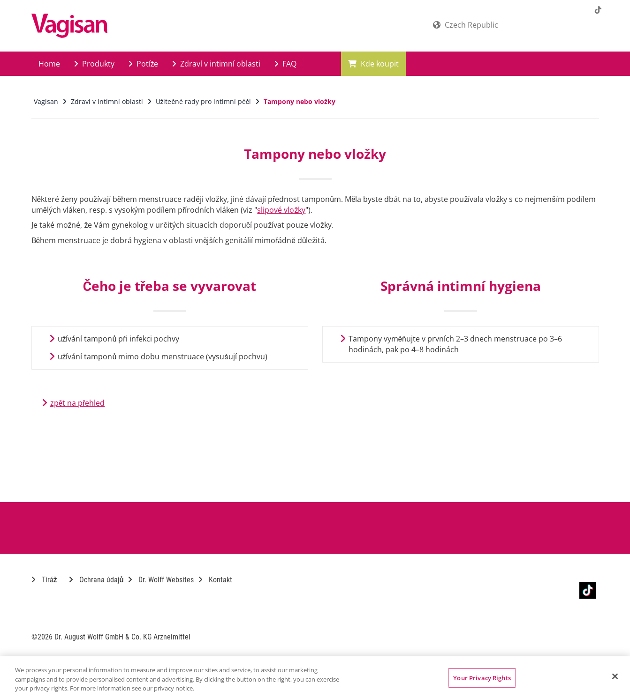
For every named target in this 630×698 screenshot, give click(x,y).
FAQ (285, 64)
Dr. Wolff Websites (161, 579)
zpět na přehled (77, 403)
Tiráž (44, 579)
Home (49, 64)
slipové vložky (281, 210)
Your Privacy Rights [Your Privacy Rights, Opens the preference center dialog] (481, 677)
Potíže (144, 64)
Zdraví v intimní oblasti (216, 64)
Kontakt (215, 579)
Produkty (94, 64)
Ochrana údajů (96, 579)
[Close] (615, 676)
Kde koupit (373, 64)
